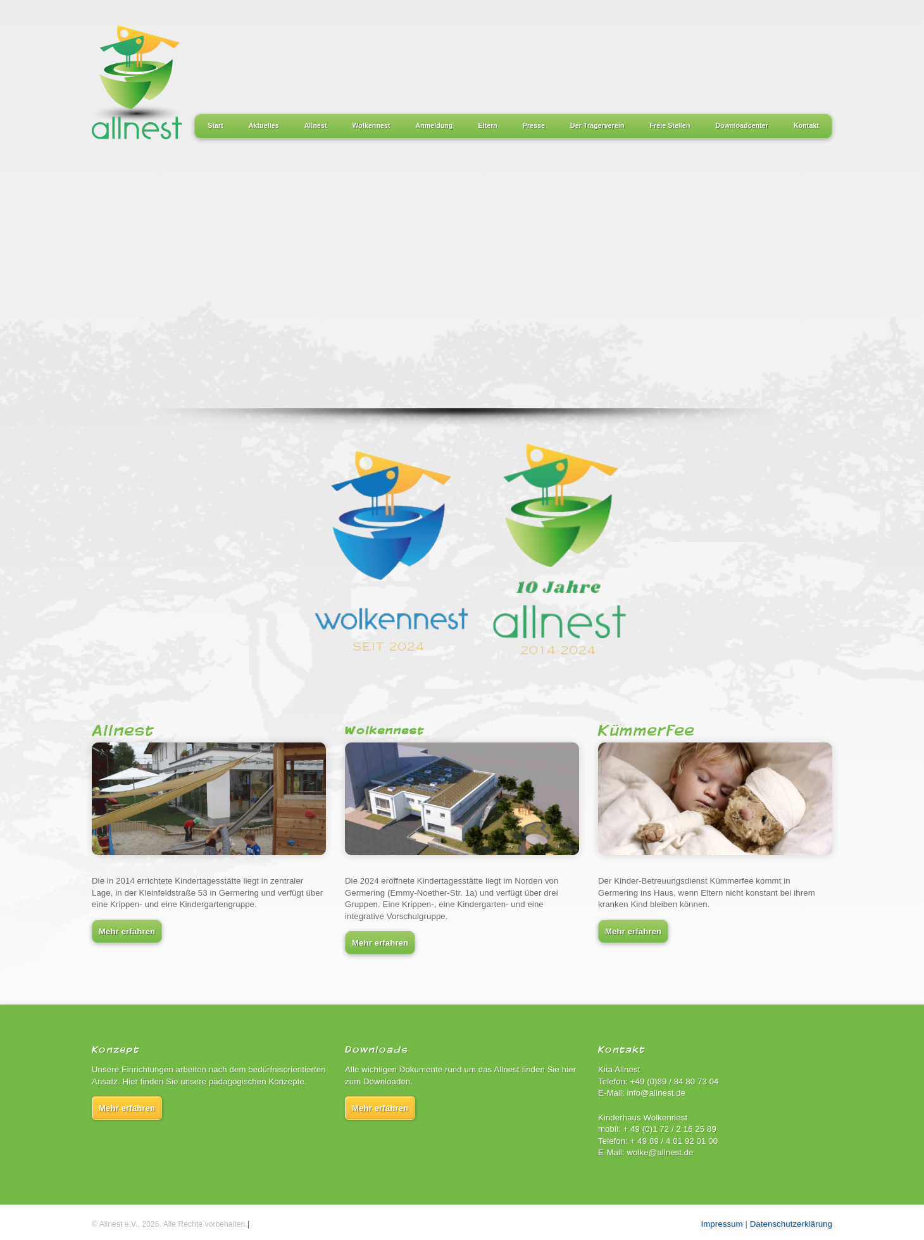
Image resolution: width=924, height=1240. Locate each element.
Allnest (315, 125)
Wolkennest (371, 125)
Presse (534, 125)
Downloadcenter (742, 125)
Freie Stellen (670, 125)
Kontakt (806, 125)
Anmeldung (434, 125)
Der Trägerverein (597, 125)
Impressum (722, 1224)
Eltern (487, 125)
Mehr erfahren (127, 931)
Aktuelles (264, 125)
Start (215, 125)
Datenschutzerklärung (791, 1224)
